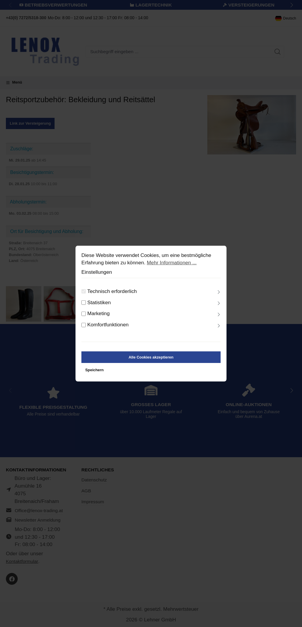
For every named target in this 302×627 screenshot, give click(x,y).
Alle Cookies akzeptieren (151, 362)
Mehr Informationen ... (172, 268)
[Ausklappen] (219, 298)
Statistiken (99, 308)
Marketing (98, 319)
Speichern (94, 375)
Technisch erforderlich (112, 296)
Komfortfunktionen (108, 330)
